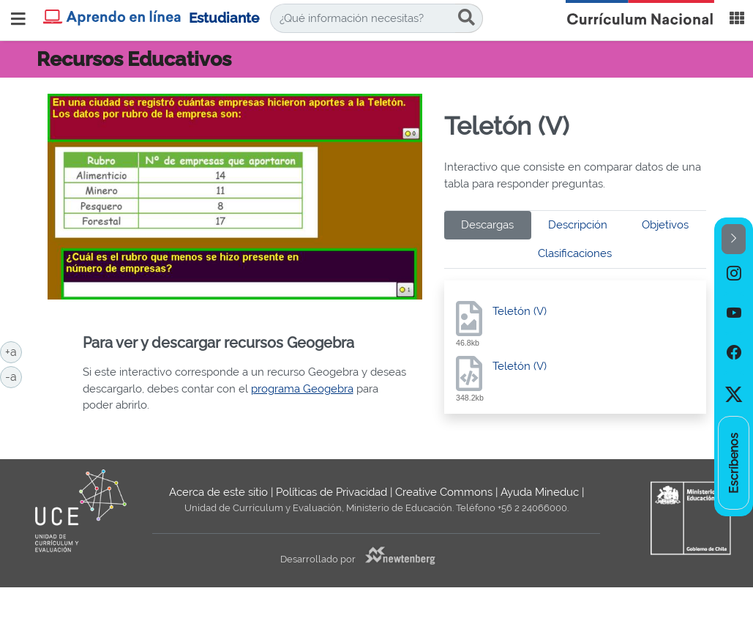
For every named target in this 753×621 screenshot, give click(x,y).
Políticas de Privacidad (331, 492)
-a (13, 376)
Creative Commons (443, 492)
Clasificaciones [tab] (575, 253)
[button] (734, 239)
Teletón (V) (519, 311)
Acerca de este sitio (218, 492)
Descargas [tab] (487, 224)
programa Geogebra (302, 388)
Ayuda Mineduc (540, 492)
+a (13, 351)
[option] (733, 274)
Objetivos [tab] (665, 224)
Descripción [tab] (577, 224)
